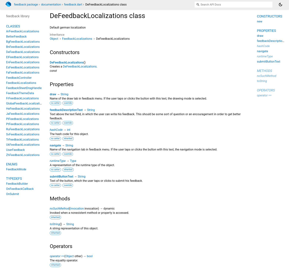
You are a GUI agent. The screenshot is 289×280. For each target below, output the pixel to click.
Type (73, 161)
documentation (51, 4)
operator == (57, 256)
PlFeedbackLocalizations (22, 119)
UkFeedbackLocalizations (23, 144)
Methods (264, 71)
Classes (13, 26)
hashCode (56, 130)
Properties (266, 31)
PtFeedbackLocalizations (22, 124)
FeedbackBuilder (17, 183)
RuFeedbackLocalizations (23, 129)
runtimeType (58, 161)
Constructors (269, 16)
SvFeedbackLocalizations (22, 134)
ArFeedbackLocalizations (22, 31)
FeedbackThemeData (20, 93)
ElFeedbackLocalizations (22, 57)
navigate (55, 145)
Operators (266, 90)
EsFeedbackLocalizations (22, 67)
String (64, 94)
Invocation (77, 208)
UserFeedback (15, 150)
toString (55, 224)
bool (90, 256)
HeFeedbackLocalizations (23, 108)
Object (54, 38)
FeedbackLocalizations (77, 38)
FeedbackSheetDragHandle (24, 88)
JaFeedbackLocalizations (22, 114)
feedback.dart (73, 4)
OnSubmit (12, 194)
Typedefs (14, 178)
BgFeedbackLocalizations (23, 41)
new (259, 21)
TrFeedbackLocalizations (22, 139)
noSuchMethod (59, 208)
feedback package (26, 4)
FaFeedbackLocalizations (22, 72)
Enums (11, 164)
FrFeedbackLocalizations (22, 98)
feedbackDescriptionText (66, 110)
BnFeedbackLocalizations (23, 47)
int (68, 130)
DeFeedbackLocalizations (66, 62)
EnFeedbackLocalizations (22, 62)
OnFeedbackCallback (20, 189)
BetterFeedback (16, 36)
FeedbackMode (16, 169)
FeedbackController (19, 77)
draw (53, 94)
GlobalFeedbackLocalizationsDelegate (31, 103)
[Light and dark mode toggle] (280, 5)
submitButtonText (61, 176)
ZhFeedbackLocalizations (23, 155)
